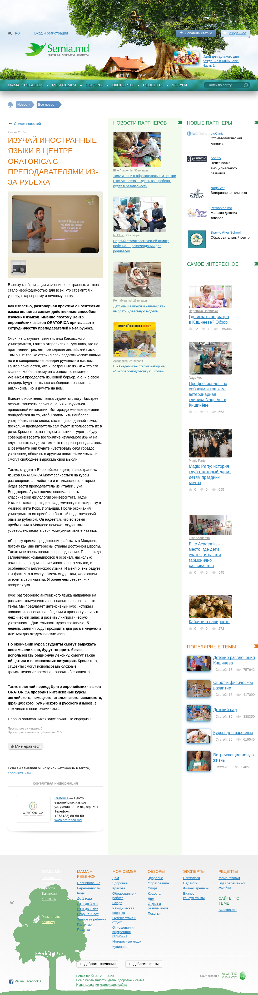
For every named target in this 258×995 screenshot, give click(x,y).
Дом (115, 878)
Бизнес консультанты (194, 895)
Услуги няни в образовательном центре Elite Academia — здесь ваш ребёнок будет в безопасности (144, 181)
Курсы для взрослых (233, 732)
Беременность (88, 888)
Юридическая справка (123, 910)
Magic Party (197, 460)
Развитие (84, 925)
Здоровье (120, 883)
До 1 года (84, 898)
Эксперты (123, 85)
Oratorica (61, 798)
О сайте (48, 883)
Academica (120, 360)
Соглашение (51, 878)
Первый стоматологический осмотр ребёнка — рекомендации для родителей (141, 246)
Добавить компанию (99, 964)
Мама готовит (229, 878)
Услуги (179, 85)
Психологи (191, 878)
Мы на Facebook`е (28, 981)
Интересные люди (126, 941)
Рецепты (152, 85)
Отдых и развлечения (158, 906)
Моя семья (64, 85)
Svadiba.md (228, 910)
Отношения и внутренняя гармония (123, 931)
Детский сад (225, 709)
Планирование (88, 883)
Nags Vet (218, 188)
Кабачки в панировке (209, 621)
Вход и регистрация (51, 33)
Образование (158, 883)
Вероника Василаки (203, 311)
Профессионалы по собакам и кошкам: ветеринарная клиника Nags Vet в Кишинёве (208, 394)
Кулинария (121, 947)
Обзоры (94, 85)
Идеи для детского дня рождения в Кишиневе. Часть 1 (221, 61)
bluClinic (118, 235)
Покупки (83, 930)
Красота (118, 888)
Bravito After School (226, 232)
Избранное (237, 33)
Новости (48, 888)
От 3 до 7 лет (87, 909)
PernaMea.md (122, 300)
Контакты (49, 899)
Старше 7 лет (87, 914)
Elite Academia (123, 170)
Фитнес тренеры (196, 888)
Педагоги (190, 883)
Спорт (117, 903)
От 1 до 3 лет (87, 904)
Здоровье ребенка (91, 919)
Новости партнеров (140, 123)
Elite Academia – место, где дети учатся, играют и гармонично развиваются (205, 555)
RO (17, 33)
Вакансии (49, 893)
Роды (81, 893)
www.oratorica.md (68, 820)
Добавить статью (198, 33)
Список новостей (27, 124)
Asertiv (216, 158)
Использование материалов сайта (101, 985)
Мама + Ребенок (25, 85)
